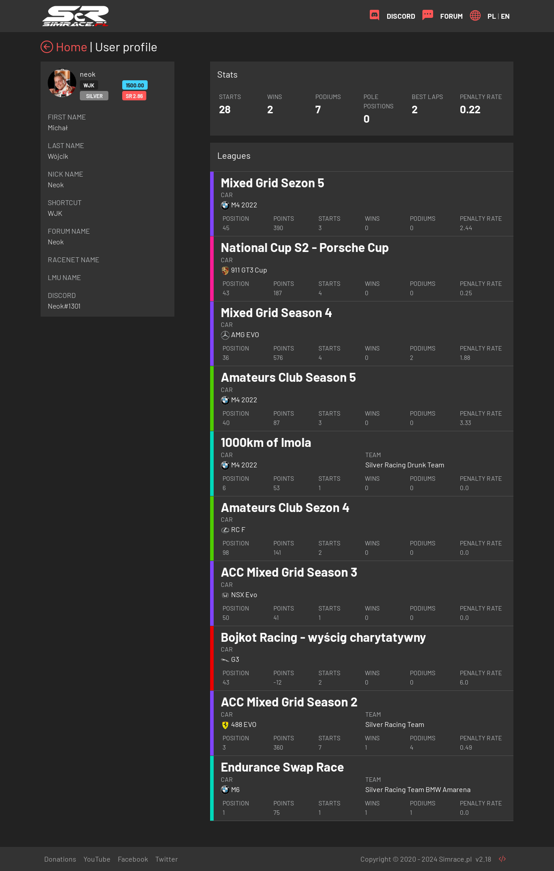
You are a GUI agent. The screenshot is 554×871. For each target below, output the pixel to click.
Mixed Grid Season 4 (276, 312)
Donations (60, 858)
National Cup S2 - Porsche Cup (305, 247)
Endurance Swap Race (282, 766)
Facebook (133, 858)
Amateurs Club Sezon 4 (285, 507)
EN (505, 16)
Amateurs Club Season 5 (288, 376)
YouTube (97, 858)
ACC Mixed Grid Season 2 (289, 701)
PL (492, 16)
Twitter (166, 858)
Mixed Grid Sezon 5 (272, 182)
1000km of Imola (266, 442)
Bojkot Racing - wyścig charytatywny (323, 636)
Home (64, 46)
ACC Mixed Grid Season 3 (289, 571)
